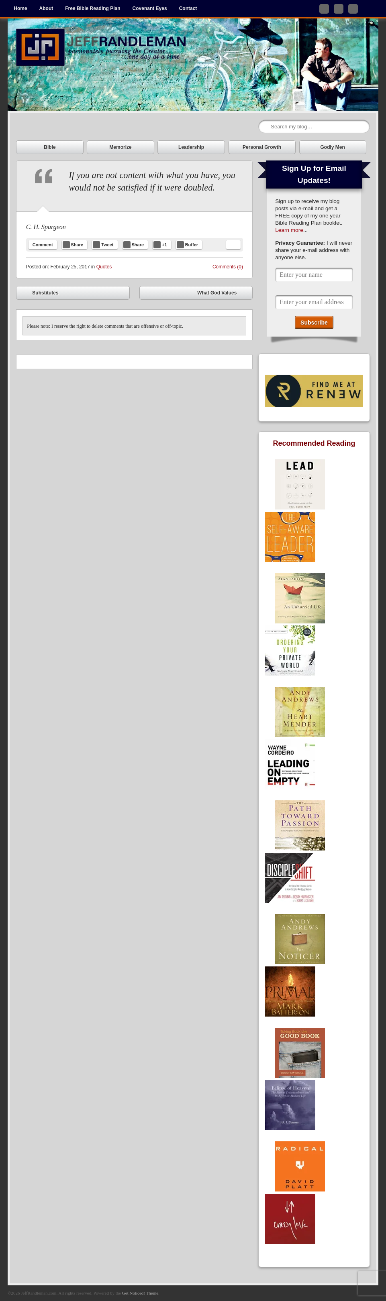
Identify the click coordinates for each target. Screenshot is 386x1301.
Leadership (191, 147)
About (46, 8)
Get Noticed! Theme (140, 1293)
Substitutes (39, 294)
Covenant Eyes (150, 8)
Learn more (289, 230)
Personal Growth (262, 147)
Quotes (104, 267)
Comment (43, 244)
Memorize (120, 147)
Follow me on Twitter (324, 9)
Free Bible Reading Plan (92, 8)
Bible (49, 147)
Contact (188, 8)
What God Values (222, 294)
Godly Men (333, 147)
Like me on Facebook (338, 9)
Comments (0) (227, 267)
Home (20, 8)
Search (265, 126)
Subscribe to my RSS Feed (353, 9)
